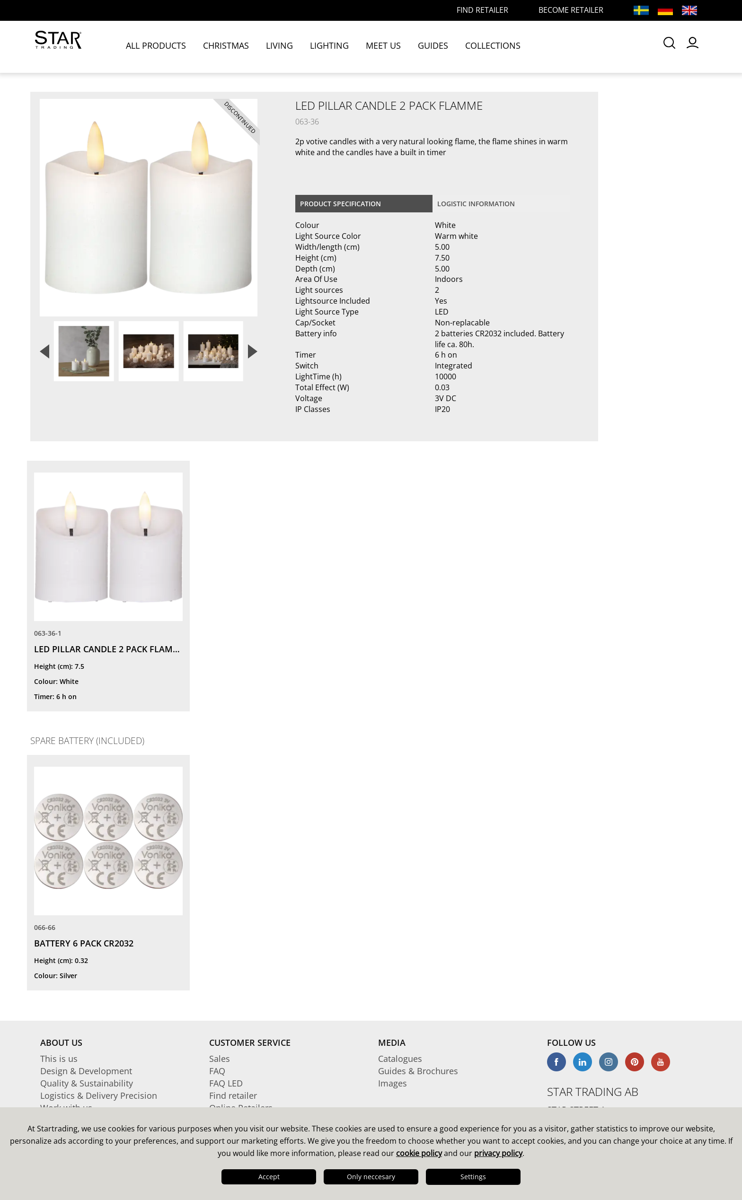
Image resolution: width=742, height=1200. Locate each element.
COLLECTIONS (494, 46)
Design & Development (86, 1071)
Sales (219, 1058)
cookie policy (419, 1153)
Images (392, 1083)
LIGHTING (331, 46)
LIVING (281, 46)
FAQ (217, 1071)
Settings (473, 1176)
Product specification (340, 203)
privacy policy (498, 1153)
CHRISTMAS (228, 46)
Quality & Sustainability (86, 1083)
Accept (269, 1176)
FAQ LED (226, 1083)
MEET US (385, 46)
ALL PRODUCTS (158, 46)
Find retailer (233, 1095)
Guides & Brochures (418, 1071)
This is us (59, 1058)
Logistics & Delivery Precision (98, 1095)
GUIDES (435, 46)
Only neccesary (371, 1176)
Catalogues (400, 1058)
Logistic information (476, 203)
